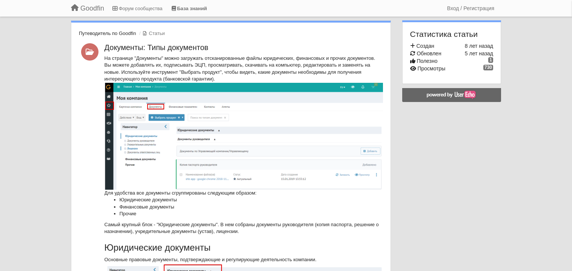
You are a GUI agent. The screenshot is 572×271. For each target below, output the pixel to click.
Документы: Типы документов (157, 47)
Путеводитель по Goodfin (107, 33)
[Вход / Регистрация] (470, 8)
